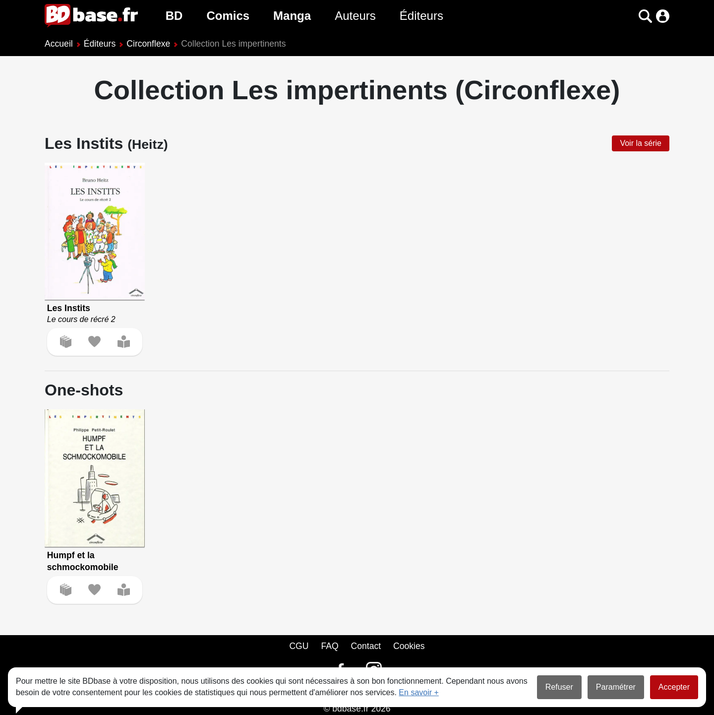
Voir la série (640, 143)
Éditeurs (421, 15)
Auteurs (355, 15)
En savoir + (418, 692)
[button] (645, 16)
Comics (227, 15)
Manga (292, 15)
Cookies (409, 646)
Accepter (674, 687)
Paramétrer (616, 687)
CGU (298, 646)
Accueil (59, 44)
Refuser (559, 687)
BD (174, 15)
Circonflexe (148, 44)
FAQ (329, 646)
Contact (366, 646)
